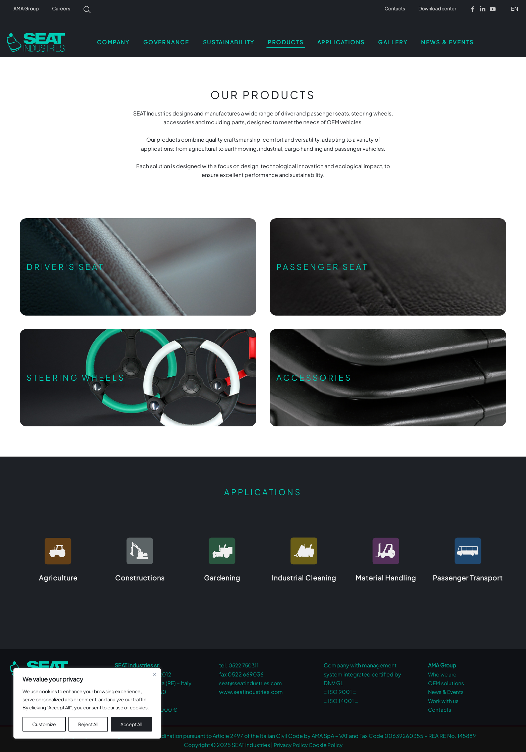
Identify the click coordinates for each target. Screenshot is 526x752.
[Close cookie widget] (154, 674)
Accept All (131, 724)
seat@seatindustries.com (251, 680)
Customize (44, 724)
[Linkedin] (483, 9)
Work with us (444, 698)
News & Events (447, 689)
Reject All (88, 724)
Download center (439, 8)
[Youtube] (493, 9)
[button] (513, 8)
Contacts (400, 8)
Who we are (443, 671)
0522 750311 (244, 662)
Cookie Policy (326, 742)
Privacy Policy (289, 742)
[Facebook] (473, 9)
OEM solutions (446, 680)
